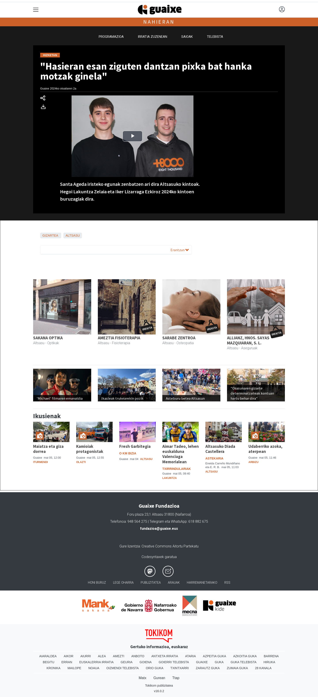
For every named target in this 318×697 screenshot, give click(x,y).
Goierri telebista (174, 662)
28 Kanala (263, 668)
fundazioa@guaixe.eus (159, 528)
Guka (219, 662)
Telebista (215, 37)
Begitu (48, 662)
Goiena (145, 662)
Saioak (187, 37)
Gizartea (50, 235)
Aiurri (85, 656)
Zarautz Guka (208, 668)
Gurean (159, 678)
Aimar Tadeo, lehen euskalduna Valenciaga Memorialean (180, 454)
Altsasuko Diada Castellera (220, 449)
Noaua (93, 668)
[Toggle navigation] (36, 10)
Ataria (190, 656)
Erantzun (179, 250)
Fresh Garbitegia (135, 446)
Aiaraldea (48, 656)
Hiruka (269, 662)
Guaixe (202, 662)
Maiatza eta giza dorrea (48, 449)
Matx (142, 678)
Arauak (174, 583)
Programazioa (111, 37)
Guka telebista (243, 662)
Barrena (271, 656)
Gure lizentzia (129, 546)
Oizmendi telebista (122, 668)
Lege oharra (123, 583)
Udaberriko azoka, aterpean (265, 449)
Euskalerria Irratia (96, 662)
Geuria (126, 662)
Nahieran (158, 21)
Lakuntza (169, 478)
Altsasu (73, 235)
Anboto (137, 656)
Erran (66, 662)
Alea (102, 656)
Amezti (118, 656)
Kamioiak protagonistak (89, 449)
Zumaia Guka (237, 668)
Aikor (68, 656)
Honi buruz (97, 583)
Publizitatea (151, 583)
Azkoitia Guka (245, 656)
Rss (227, 583)
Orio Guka (154, 668)
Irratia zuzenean (152, 37)
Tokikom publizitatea (159, 685)
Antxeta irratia (164, 656)
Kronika (54, 668)
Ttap (175, 678)
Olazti (81, 462)
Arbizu (253, 462)
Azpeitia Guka (214, 656)
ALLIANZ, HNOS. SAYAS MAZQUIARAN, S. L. (248, 340)
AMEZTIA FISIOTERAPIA (119, 337)
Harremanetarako (202, 583)
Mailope (74, 668)
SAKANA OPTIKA (48, 337)
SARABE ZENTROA (178, 337)
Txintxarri (179, 668)
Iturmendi (40, 462)
